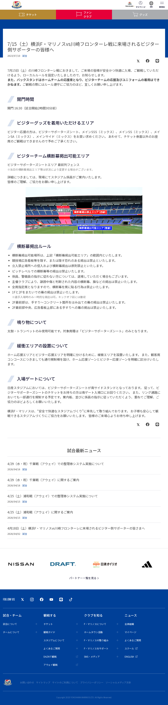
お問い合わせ (27, 682)
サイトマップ (43, 682)
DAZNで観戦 (61, 656)
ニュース (131, 615)
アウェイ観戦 (61, 664)
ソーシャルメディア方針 (118, 682)
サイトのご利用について (65, 682)
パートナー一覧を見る (84, 578)
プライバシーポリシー (91, 682)
